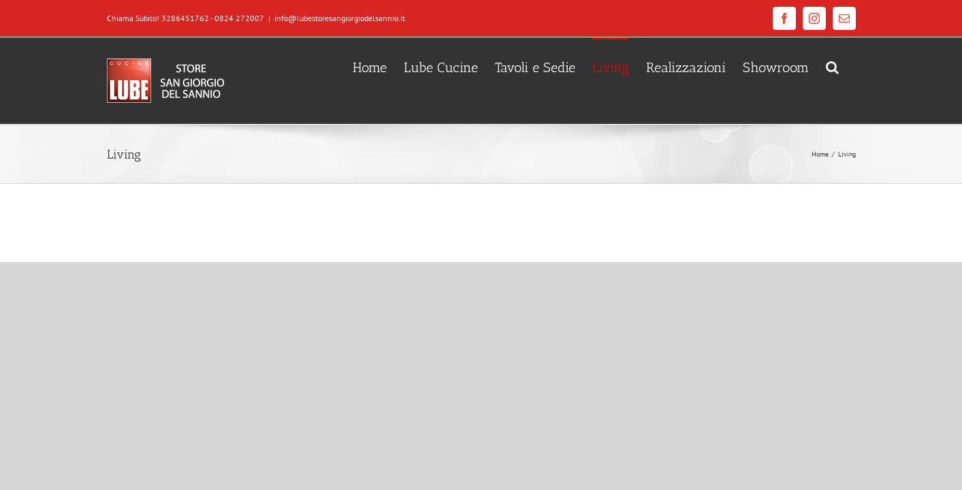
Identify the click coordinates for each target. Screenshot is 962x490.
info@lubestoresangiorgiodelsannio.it (339, 18)
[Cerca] (849, 66)
